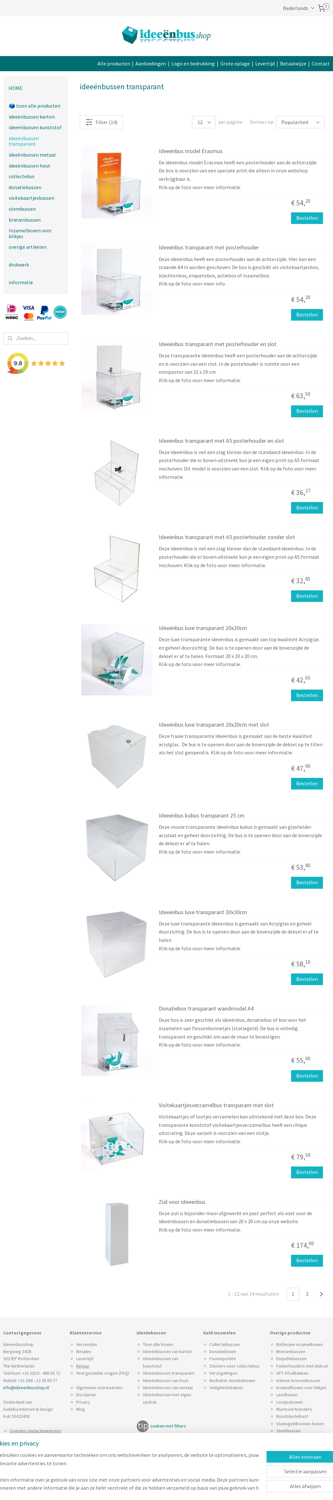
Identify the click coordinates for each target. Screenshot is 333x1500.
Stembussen (288, 1431)
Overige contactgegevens (35, 1431)
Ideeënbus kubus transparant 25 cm (202, 815)
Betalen (83, 1351)
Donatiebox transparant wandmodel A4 (206, 1008)
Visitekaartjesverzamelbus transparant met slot (216, 1105)
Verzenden (86, 1344)
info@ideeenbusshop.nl (26, 1387)
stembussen (22, 209)
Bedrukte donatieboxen (232, 1380)
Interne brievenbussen (298, 1380)
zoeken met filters (168, 1426)
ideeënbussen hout (29, 165)
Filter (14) (101, 122)
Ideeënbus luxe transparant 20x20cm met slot (214, 724)
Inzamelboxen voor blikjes (30, 233)
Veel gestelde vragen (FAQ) (102, 1373)
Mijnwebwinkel (250, 1488)
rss (184, 1488)
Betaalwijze (293, 63)
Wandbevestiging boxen (299, 1460)
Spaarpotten (288, 1438)
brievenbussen (25, 220)
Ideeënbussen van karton (167, 1351)
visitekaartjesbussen (31, 198)
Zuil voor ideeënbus (182, 1201)
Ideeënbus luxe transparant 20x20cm (203, 628)
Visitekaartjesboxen (295, 1445)
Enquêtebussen (291, 1358)
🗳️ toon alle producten (34, 105)
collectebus (22, 176)
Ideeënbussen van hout (165, 1380)
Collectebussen (224, 1344)
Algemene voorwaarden (99, 1387)
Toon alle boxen (158, 1344)
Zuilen (282, 1452)
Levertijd (265, 63)
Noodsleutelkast (292, 1416)
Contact (321, 63)
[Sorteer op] (300, 122)
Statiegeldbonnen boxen (300, 1424)
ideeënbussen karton (32, 116)
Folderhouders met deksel (302, 1366)
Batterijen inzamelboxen (299, 1344)
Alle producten (113, 63)
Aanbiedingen (151, 63)
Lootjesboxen (289, 1402)
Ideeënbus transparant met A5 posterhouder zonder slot (227, 537)
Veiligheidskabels (226, 1387)
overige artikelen (27, 247)
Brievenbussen (290, 1351)
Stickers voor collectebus (234, 1366)
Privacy (83, 1402)
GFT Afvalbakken (292, 1373)
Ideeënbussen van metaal (168, 1387)
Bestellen (307, 218)
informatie (21, 282)
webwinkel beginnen (204, 1488)
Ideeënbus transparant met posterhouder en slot (218, 344)
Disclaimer (86, 1395)
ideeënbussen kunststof (35, 127)
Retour (82, 1366)
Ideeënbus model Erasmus (191, 151)
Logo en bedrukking (193, 63)
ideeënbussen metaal (32, 154)
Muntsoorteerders (294, 1409)
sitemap (173, 1488)
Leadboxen (287, 1395)
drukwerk (19, 264)
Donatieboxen (222, 1351)
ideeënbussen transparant (24, 141)
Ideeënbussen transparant (168, 1373)
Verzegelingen (223, 1373)
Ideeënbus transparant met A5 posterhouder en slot (221, 440)
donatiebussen (25, 187)
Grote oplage (235, 63)
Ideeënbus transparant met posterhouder (209, 247)
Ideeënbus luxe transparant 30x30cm (203, 912)
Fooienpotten (222, 1358)
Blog (80, 1409)
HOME (16, 88)
